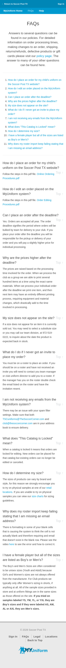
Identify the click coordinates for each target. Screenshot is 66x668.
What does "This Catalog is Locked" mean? (31, 126)
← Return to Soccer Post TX (15, 4)
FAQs (31, 10)
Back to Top (34, 640)
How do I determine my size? (24, 131)
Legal (36, 636)
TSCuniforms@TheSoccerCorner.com (23, 419)
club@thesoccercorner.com (18, 423)
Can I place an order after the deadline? (29, 97)
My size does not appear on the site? (28, 105)
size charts (37, 496)
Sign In (61, 4)
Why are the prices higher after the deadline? (32, 101)
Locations (51, 636)
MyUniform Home (13, 10)
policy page (44, 56)
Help (41, 10)
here (11, 544)
